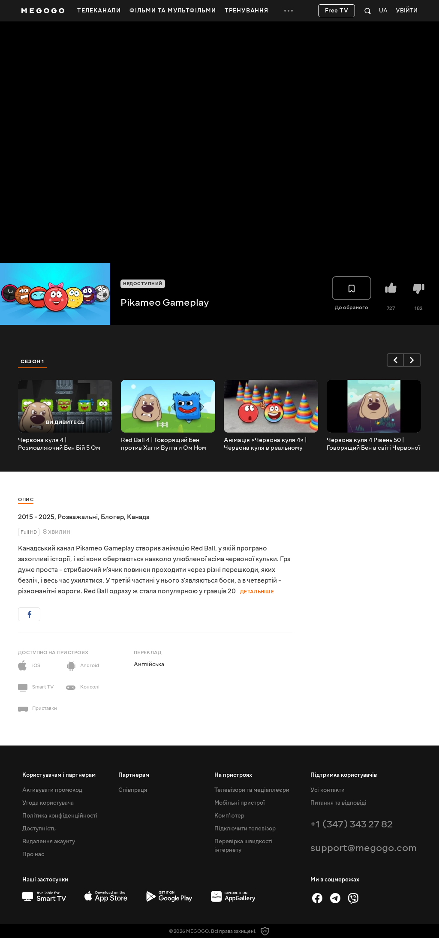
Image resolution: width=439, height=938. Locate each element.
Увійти (407, 11)
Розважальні (77, 517)
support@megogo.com (363, 847)
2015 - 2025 (36, 517)
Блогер (112, 517)
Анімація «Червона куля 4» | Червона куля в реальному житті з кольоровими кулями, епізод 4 (267, 444)
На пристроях (233, 775)
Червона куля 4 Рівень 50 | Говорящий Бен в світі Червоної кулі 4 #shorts (373, 444)
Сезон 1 (33, 361)
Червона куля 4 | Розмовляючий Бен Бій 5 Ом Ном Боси (59, 444)
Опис (25, 499)
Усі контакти (327, 790)
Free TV (337, 11)
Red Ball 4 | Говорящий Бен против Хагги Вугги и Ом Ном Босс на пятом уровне (163, 444)
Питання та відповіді (338, 803)
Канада (138, 517)
